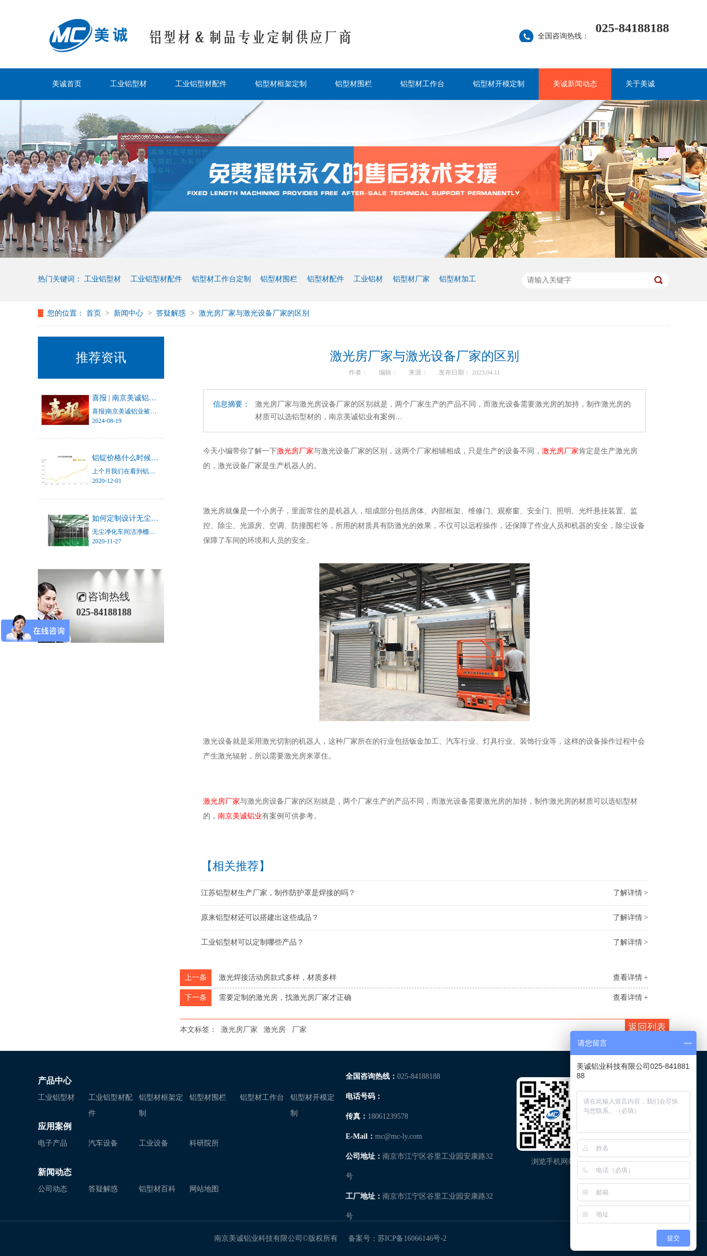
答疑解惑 (172, 313)
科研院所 (204, 1143)
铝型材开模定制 (498, 84)
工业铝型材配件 (201, 84)
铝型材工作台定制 (221, 279)
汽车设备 (103, 1143)
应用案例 (55, 1126)
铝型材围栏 (353, 84)
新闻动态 (55, 1172)
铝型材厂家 (411, 279)
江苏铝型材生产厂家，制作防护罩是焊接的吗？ (278, 893)
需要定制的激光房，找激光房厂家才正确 (285, 997)
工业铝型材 (128, 84)
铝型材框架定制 (281, 84)
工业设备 (153, 1143)
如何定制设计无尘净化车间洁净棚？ (151, 518)
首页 (94, 313)
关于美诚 (640, 84)
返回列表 (647, 1027)
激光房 (275, 1030)
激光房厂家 (239, 1030)
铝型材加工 (457, 279)
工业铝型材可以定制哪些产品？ (252, 942)
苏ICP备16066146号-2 (412, 1238)
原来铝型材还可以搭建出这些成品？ (260, 917)
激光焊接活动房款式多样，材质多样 (278, 977)
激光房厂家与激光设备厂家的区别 (254, 313)
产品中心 (55, 1080)
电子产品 (52, 1143)
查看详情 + (630, 977)
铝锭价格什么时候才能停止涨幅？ (147, 458)
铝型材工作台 (422, 84)
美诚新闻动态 (575, 84)
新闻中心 (129, 313)
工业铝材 (368, 279)
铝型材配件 (325, 279)
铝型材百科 (157, 1189)
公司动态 (52, 1189)
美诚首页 (67, 84)
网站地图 (204, 1189)
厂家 (299, 1030)
